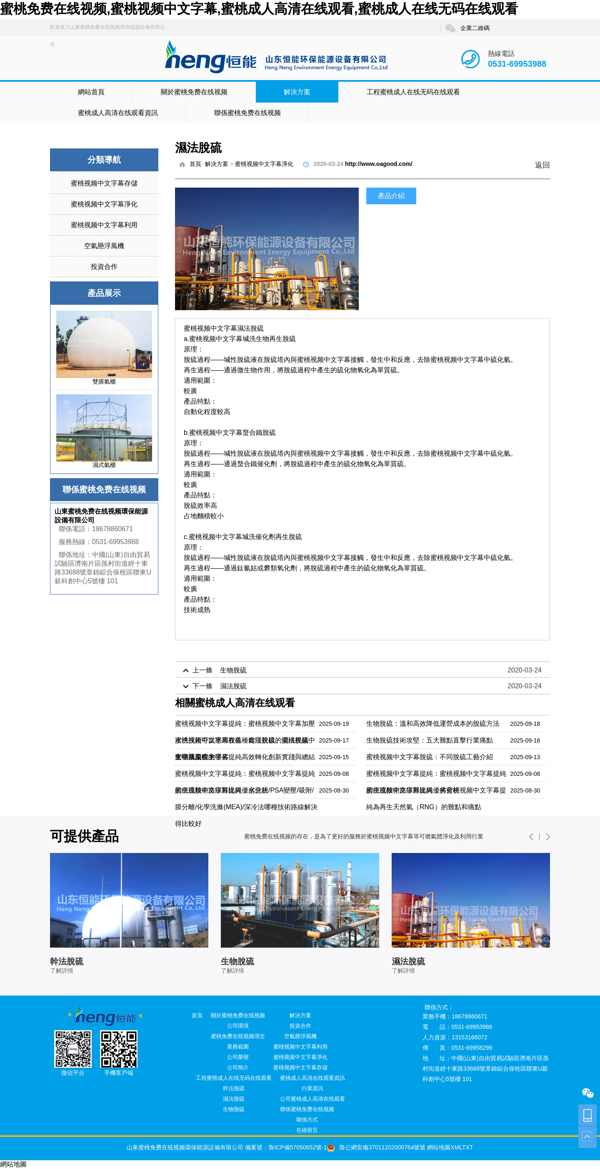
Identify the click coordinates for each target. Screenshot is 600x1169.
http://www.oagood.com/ (378, 164)
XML (456, 1147)
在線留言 (307, 1130)
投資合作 (104, 266)
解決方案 (297, 91)
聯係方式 (307, 1119)
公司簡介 (238, 1067)
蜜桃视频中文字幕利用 (104, 224)
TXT (467, 1147)
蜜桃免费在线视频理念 (238, 1036)
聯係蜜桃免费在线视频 (247, 112)
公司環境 (238, 1026)
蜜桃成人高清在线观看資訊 (118, 112)
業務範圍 (238, 1047)
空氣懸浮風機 (104, 245)
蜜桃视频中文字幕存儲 (104, 183)
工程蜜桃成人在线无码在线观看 (413, 91)
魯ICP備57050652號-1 (297, 1147)
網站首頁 (91, 91)
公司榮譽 (238, 1057)
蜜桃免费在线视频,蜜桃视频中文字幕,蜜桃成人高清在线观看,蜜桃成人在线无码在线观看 (259, 8)
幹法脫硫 (234, 1088)
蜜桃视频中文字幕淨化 (104, 204)
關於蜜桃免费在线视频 (194, 91)
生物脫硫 (234, 1109)
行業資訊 (312, 1088)
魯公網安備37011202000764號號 (376, 1147)
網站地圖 (437, 1147)
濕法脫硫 (234, 1099)
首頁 (195, 164)
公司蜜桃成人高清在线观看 (312, 1099)
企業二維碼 (467, 28)
